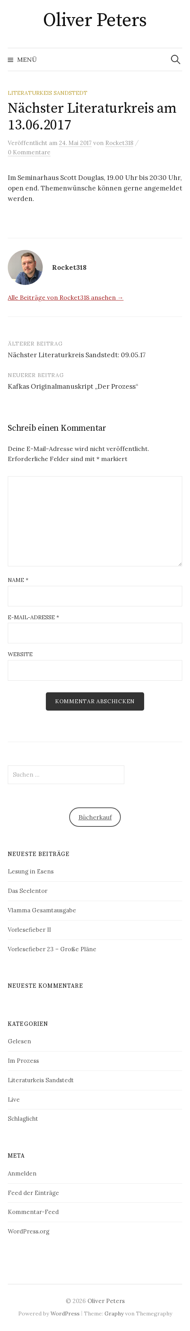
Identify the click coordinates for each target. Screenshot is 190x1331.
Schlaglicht (23, 1118)
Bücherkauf (95, 817)
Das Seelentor (27, 890)
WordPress (65, 1313)
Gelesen (19, 1041)
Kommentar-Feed (33, 1212)
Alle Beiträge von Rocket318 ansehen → (66, 297)
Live (14, 1099)
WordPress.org (28, 1231)
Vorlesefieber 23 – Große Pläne (52, 949)
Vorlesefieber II (29, 929)
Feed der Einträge (33, 1193)
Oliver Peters (95, 20)
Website (20, 654)
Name (18, 579)
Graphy (114, 1313)
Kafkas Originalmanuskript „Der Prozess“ (73, 386)
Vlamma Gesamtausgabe (42, 910)
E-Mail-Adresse (33, 617)
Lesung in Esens (31, 871)
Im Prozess (23, 1060)
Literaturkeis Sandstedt (47, 92)
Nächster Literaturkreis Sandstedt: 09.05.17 (77, 355)
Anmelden (22, 1173)
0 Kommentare (29, 152)
